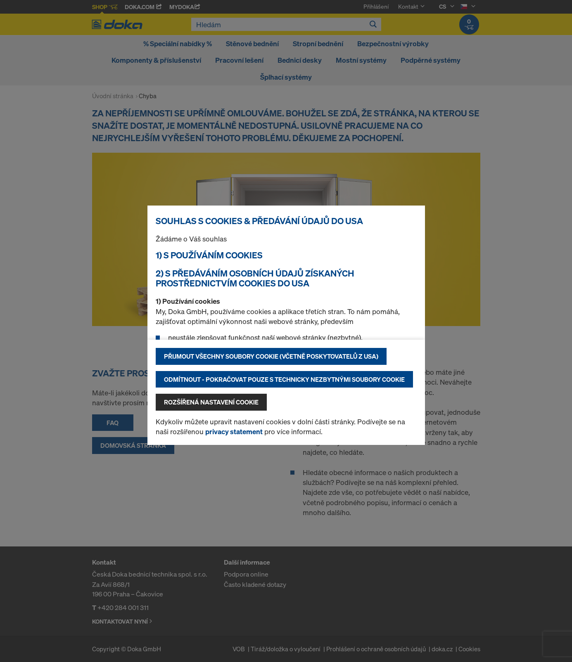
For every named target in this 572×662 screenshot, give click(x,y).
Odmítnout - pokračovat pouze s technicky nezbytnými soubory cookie (284, 379)
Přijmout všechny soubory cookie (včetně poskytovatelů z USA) (271, 356)
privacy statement (234, 431)
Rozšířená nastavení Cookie (211, 402)
